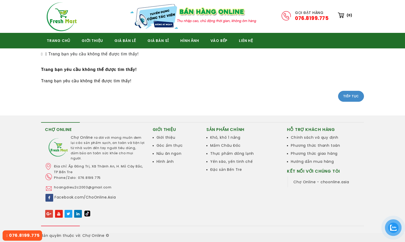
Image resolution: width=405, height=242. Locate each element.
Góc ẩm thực (170, 145)
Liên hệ (246, 40)
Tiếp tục (351, 96)
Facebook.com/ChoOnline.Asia (85, 197)
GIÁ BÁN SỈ (158, 40)
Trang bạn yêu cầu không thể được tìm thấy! (93, 54)
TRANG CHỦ (58, 40)
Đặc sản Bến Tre (226, 169)
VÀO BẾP (219, 40)
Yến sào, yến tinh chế (231, 161)
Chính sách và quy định (314, 137)
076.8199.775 (23, 235)
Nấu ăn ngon (169, 153)
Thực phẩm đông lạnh (232, 153)
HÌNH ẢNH (189, 40)
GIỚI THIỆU (92, 40)
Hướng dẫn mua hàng (312, 161)
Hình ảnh (165, 161)
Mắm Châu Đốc (225, 145)
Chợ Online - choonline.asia (321, 182)
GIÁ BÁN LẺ (125, 40)
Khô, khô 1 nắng (225, 137)
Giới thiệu (166, 137)
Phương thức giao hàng (314, 153)
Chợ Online (82, 137)
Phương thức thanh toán (315, 145)
